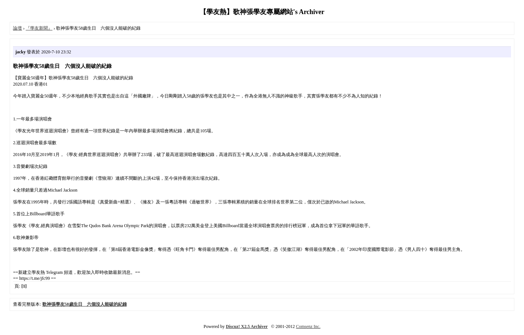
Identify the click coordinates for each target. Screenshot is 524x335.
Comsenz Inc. (308, 326)
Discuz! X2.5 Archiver (247, 326)
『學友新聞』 (39, 28)
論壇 (17, 28)
